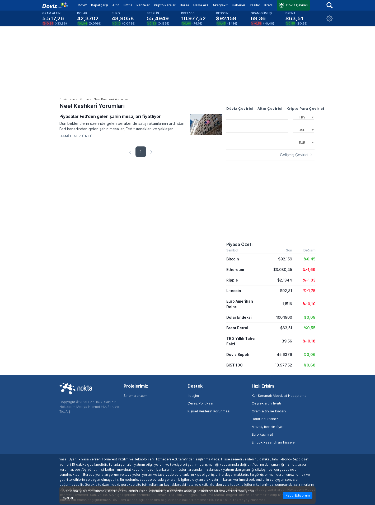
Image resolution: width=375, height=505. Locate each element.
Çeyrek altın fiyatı (266, 403)
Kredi (268, 5)
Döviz (82, 5)
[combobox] (303, 116)
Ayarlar (68, 498)
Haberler (238, 5)
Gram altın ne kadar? (269, 411)
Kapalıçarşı (99, 5)
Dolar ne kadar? (265, 419)
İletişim (193, 395)
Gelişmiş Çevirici (294, 155)
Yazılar (255, 5)
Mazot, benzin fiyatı (268, 427)
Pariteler (143, 5)
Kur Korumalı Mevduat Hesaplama (279, 395)
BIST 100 (234, 365)
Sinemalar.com (136, 395)
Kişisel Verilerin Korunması (209, 411)
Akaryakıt (220, 5)
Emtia (128, 5)
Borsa (184, 5)
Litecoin (233, 290)
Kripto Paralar (165, 5)
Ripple (232, 280)
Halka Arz (200, 5)
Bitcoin (232, 259)
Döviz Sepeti (237, 354)
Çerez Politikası (200, 403)
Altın (115, 5)
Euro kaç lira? (263, 434)
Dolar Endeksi (239, 317)
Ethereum (235, 269)
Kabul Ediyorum (297, 495)
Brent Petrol (237, 328)
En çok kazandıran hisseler (274, 442)
